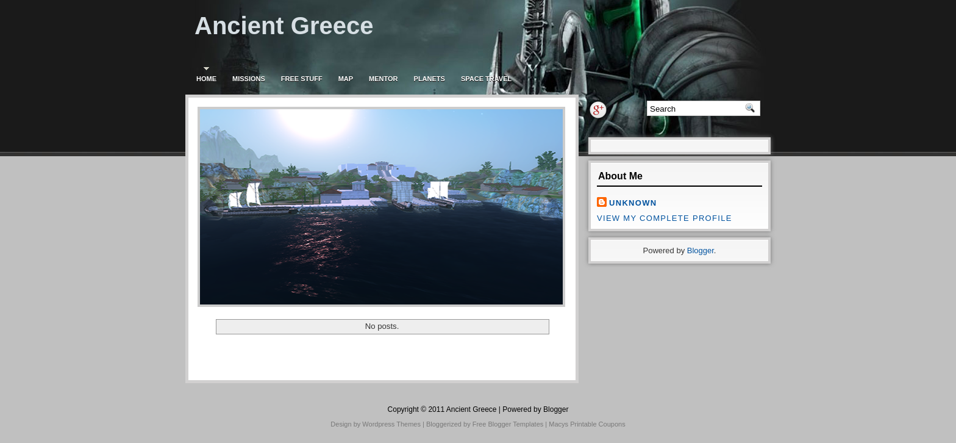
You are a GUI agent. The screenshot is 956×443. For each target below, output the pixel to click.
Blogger (700, 250)
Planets (429, 78)
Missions (248, 78)
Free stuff (302, 78)
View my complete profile (664, 218)
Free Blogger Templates (508, 424)
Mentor (383, 78)
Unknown (633, 202)
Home (206, 78)
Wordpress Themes (391, 424)
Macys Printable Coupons (587, 424)
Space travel (486, 78)
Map (345, 78)
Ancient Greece (283, 25)
